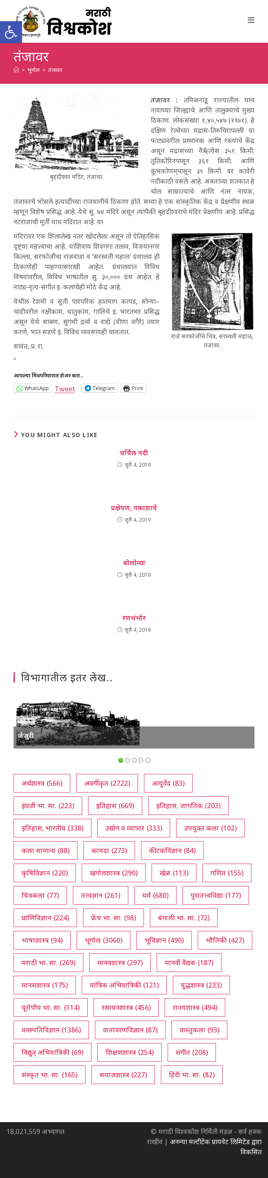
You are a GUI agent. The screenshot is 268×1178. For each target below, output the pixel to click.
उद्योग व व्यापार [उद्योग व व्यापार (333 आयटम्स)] (133, 828)
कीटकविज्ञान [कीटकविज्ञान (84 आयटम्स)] (172, 850)
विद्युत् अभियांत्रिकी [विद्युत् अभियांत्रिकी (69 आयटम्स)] (52, 1052)
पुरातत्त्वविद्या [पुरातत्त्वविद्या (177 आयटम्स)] (216, 895)
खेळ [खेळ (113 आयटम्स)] (174, 873)
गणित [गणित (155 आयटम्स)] (226, 873)
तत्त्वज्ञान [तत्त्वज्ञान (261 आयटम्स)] (100, 895)
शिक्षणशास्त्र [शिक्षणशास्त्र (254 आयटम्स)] (129, 1052)
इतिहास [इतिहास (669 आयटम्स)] (115, 806)
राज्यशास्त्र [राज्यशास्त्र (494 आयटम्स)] (195, 1007)
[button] (11, 32)
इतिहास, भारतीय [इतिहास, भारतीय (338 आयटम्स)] (52, 828)
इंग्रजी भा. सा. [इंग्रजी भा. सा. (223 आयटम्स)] (48, 806)
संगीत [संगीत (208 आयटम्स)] (192, 1052)
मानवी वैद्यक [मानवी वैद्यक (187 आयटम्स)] (189, 963)
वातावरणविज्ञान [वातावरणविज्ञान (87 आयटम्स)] (130, 1030)
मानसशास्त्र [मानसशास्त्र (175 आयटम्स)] (45, 985)
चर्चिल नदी (134, 452)
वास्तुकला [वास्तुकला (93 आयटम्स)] (199, 1030)
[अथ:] (16, 70)
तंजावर (55, 70)
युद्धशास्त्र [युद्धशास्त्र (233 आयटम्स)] (201, 985)
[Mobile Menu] (251, 20)
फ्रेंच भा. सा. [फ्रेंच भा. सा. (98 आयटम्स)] (113, 918)
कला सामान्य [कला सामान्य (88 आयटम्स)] (45, 850)
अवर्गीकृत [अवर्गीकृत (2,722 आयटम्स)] (107, 783)
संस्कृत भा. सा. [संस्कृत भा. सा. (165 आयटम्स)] (49, 1075)
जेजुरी (26, 735)
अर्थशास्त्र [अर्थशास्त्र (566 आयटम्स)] (42, 783)
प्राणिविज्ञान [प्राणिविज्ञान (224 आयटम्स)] (45, 918)
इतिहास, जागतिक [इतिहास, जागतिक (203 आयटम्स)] (188, 806)
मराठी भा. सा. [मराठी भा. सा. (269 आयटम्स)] (48, 963)
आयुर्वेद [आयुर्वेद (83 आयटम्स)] (168, 783)
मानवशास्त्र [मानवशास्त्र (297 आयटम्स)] (120, 963)
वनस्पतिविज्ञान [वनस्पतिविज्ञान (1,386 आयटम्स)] (51, 1030)
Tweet (65, 387)
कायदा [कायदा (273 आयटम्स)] (109, 850)
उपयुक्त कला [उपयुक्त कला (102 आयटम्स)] (210, 828)
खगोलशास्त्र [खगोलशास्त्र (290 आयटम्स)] (114, 873)
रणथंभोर (134, 617)
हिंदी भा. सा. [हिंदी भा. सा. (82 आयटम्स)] (192, 1075)
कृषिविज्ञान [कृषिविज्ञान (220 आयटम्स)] (45, 873)
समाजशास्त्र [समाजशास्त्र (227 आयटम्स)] (123, 1075)
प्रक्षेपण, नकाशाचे (134, 507)
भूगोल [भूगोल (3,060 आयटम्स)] (103, 940)
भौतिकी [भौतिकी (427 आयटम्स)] (225, 940)
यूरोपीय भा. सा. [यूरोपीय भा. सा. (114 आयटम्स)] (51, 1007)
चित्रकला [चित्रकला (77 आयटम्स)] (40, 895)
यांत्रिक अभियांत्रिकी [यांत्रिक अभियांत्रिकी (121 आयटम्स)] (124, 985)
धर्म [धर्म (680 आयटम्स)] (155, 895)
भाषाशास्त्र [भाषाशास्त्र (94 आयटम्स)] (42, 940)
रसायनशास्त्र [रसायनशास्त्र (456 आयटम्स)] (126, 1007)
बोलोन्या (134, 562)
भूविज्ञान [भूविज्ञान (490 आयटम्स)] (164, 940)
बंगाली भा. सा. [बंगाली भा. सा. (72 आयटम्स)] (184, 918)
